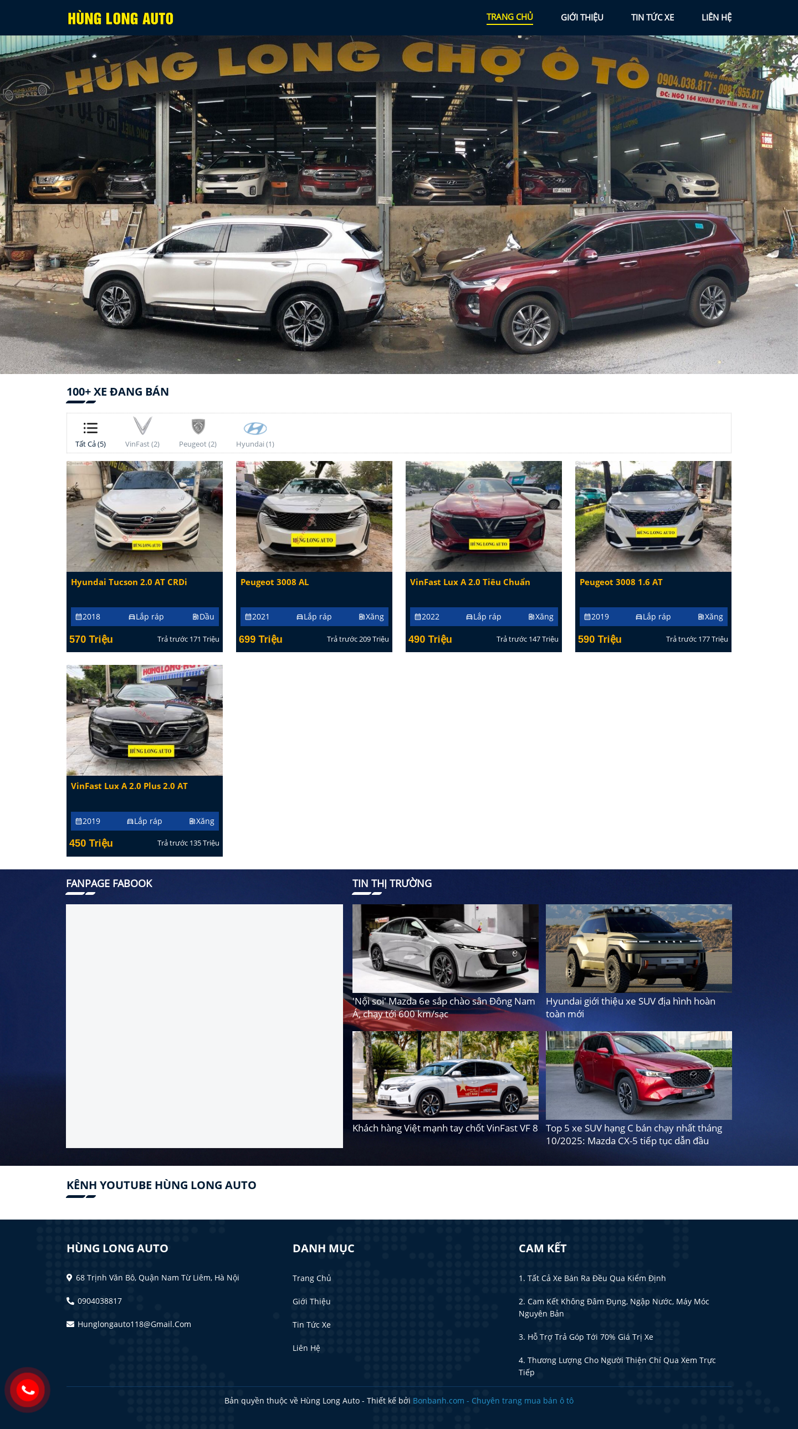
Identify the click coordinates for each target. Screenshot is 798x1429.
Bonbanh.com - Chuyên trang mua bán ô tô (493, 1400)
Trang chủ (312, 1278)
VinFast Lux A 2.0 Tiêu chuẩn (470, 582)
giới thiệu (582, 17)
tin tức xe (652, 17)
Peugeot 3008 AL (275, 582)
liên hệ (717, 17)
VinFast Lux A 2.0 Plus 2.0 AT (129, 786)
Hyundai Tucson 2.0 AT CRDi (129, 582)
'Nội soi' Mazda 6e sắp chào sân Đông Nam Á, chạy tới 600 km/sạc (443, 1007)
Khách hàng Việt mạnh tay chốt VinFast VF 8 (445, 1127)
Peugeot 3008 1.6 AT (621, 582)
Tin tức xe (312, 1324)
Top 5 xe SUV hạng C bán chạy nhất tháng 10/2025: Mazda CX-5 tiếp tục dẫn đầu (634, 1134)
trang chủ (510, 16)
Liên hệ (306, 1348)
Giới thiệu (312, 1301)
